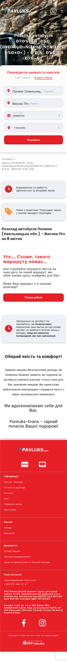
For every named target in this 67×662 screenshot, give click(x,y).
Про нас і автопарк (13, 482)
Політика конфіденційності (17, 556)
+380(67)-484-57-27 (16, 584)
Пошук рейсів (33, 297)
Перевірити (33, 140)
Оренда (8, 527)
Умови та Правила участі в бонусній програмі (27, 562)
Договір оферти (12, 551)
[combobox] (35, 90)
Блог (6, 498)
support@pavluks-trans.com (20, 580)
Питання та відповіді (14, 487)
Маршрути (9, 533)
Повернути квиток (13, 504)
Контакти (8, 493)
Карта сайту (10, 509)
